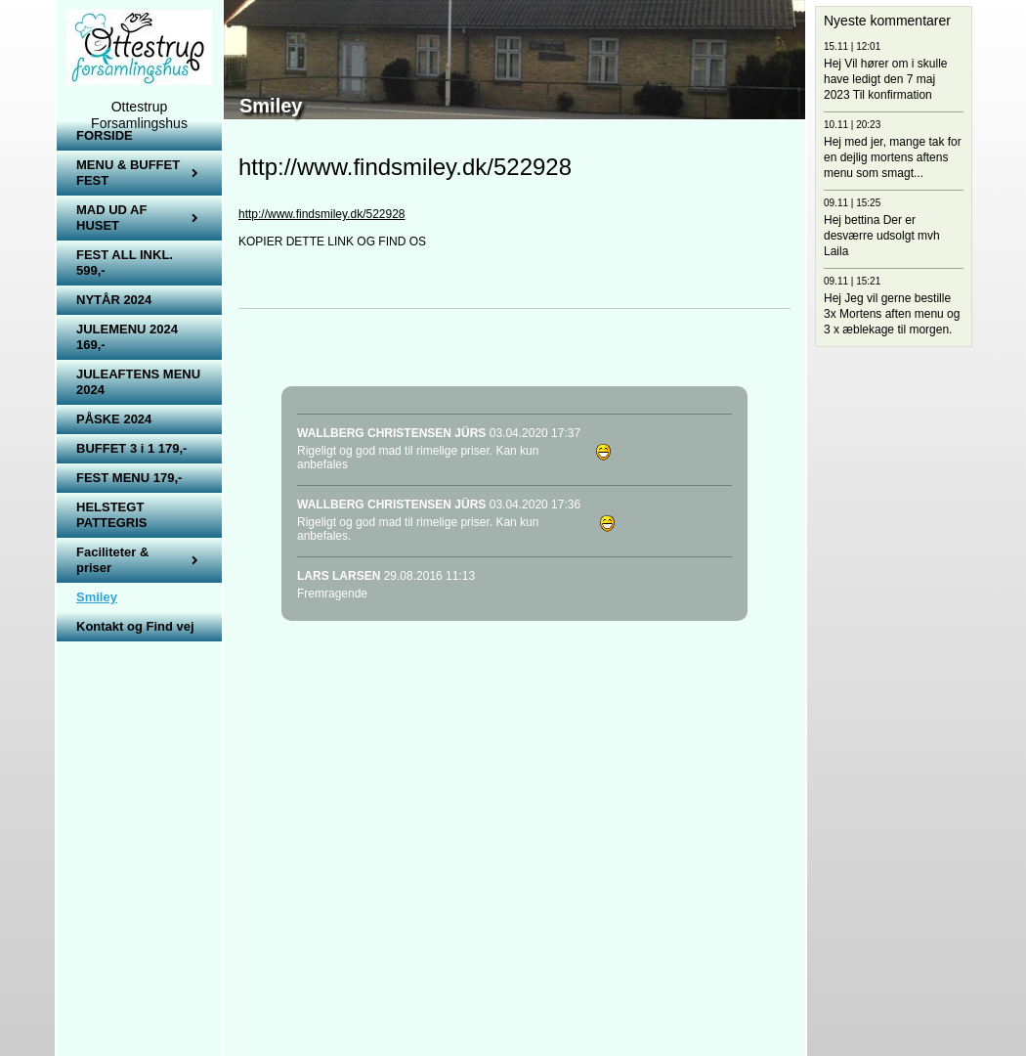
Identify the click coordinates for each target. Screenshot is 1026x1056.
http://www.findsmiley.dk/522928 (322, 214)
